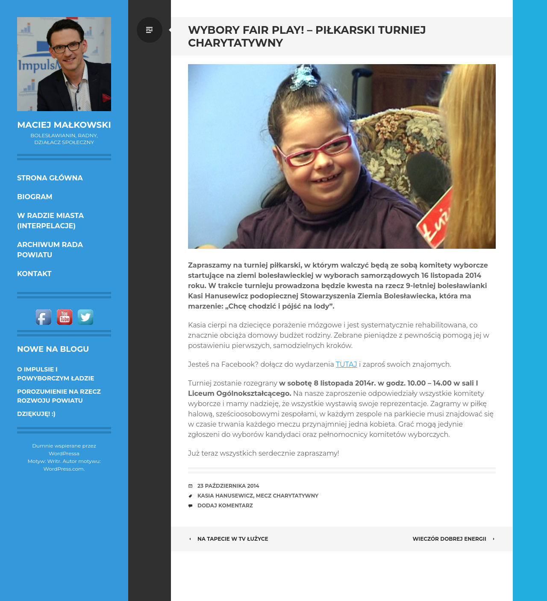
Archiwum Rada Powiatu (50, 250)
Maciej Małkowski (64, 125)
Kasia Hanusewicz (225, 495)
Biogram (35, 197)
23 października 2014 (228, 486)
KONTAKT (34, 274)
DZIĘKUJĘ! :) (36, 414)
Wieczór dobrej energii (454, 539)
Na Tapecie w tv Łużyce (228, 539)
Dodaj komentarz (225, 505)
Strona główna (50, 178)
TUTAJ (346, 364)
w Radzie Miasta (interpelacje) (50, 221)
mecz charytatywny (287, 495)
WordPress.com (64, 468)
